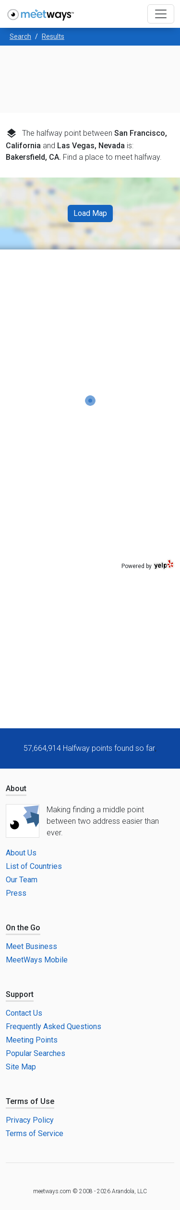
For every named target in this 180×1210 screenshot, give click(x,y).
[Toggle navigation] (160, 14)
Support (20, 994)
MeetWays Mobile (37, 959)
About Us (21, 852)
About (16, 788)
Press (16, 893)
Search (20, 36)
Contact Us (24, 1013)
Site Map (21, 1066)
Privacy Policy (30, 1120)
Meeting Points (32, 1039)
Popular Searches (35, 1053)
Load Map (90, 213)
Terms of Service (34, 1133)
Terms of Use (30, 1101)
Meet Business (31, 946)
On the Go (23, 927)
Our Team (21, 879)
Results (53, 36)
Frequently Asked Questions (53, 1026)
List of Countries (34, 866)
